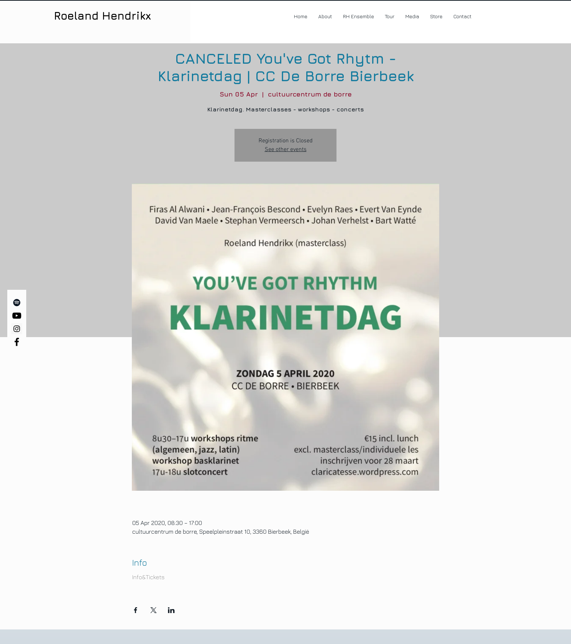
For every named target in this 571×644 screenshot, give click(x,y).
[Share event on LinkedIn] (171, 610)
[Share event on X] (153, 610)
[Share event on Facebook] (135, 610)
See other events (286, 149)
